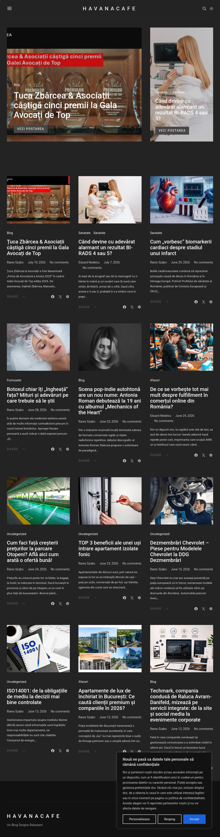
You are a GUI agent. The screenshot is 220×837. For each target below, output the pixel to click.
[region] (164, 790)
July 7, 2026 (112, 262)
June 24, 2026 (185, 415)
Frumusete (14, 380)
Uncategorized (16, 534)
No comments (59, 262)
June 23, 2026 (108, 563)
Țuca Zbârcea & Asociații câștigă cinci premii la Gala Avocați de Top (65, 105)
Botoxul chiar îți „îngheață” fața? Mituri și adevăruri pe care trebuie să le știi (37, 395)
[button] (211, 8)
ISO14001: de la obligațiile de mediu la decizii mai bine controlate (37, 696)
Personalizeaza (139, 819)
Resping (169, 819)
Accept (194, 819)
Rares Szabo (15, 262)
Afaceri (155, 380)
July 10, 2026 (36, 262)
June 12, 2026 (180, 729)
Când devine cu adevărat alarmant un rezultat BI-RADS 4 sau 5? (181, 110)
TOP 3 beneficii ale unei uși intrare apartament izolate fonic (109, 548)
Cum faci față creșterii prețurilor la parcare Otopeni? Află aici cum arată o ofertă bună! (33, 551)
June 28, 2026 (37, 410)
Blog (17, 84)
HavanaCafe (110, 9)
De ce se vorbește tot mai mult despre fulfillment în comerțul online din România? (179, 398)
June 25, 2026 (108, 421)
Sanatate (161, 92)
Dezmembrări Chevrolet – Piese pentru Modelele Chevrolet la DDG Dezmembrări (179, 551)
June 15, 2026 (180, 569)
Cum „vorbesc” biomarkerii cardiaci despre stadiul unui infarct (181, 247)
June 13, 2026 (37, 711)
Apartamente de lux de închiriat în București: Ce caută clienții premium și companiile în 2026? (106, 699)
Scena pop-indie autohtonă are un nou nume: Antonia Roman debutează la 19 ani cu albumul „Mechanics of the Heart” (109, 400)
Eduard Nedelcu (88, 262)
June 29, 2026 (180, 262)
